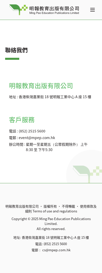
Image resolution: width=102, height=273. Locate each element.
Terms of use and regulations (55, 211)
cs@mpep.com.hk (56, 249)
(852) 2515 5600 (32, 130)
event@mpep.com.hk (37, 137)
